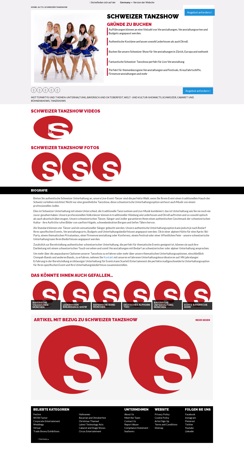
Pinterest (190, 421)
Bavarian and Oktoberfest (92, 417)
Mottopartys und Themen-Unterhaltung (58, 97)
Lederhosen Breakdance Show (75, 306)
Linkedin (189, 431)
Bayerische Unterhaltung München (163, 305)
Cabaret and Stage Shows (92, 427)
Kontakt (108, 257)
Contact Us (130, 421)
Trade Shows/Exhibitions (46, 431)
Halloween (84, 414)
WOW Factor (40, 417)
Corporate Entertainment (46, 421)
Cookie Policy (162, 417)
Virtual (36, 427)
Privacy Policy (162, 414)
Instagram (190, 417)
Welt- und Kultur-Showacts (143, 97)
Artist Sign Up (162, 421)
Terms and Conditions (166, 424)
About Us (129, 414)
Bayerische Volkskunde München (41, 305)
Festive (37, 414)
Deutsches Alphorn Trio (137, 306)
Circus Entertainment (90, 431)
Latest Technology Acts (91, 424)
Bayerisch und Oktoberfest (105, 97)
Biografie (39, 190)
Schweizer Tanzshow (56, 7)
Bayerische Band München (104, 306)
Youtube (189, 427)
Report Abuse (131, 424)
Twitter (189, 424)
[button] (33, 90)
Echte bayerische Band (195, 306)
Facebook (190, 414)
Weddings (38, 424)
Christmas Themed (89, 421)
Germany (126, 2)
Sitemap (159, 427)
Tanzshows (58, 100)
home (34, 7)
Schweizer (169, 97)
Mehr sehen (202, 320)
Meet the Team (132, 417)
